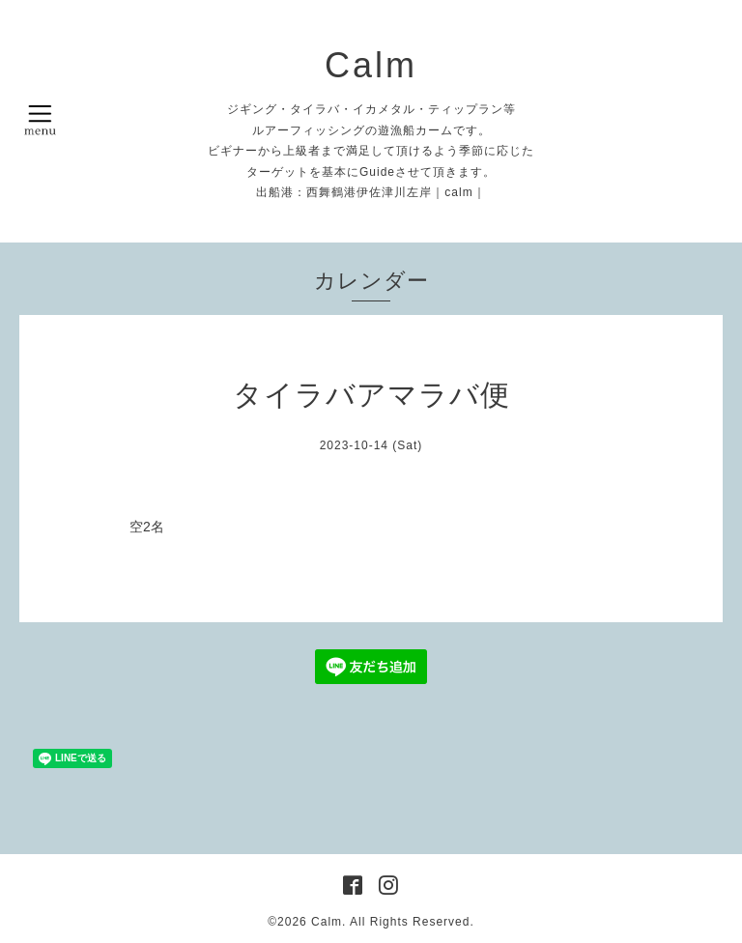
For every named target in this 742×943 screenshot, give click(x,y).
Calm (371, 65)
